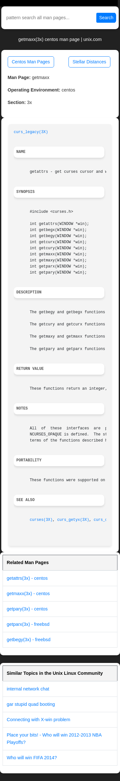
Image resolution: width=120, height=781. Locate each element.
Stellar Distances (89, 61)
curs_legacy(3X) (31, 132)
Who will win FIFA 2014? (32, 757)
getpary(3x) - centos (27, 608)
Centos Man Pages (31, 61)
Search (106, 17)
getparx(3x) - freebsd (28, 624)
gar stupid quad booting (31, 704)
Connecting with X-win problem (38, 719)
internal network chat (28, 688)
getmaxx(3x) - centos (28, 593)
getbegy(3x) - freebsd (29, 639)
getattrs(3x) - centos (27, 578)
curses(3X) (41, 520)
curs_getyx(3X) (73, 520)
